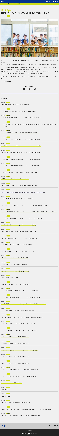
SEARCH (48, 1)
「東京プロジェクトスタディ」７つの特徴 (10, 277)
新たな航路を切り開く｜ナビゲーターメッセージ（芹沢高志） (15, 104)
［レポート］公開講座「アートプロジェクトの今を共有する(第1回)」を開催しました (20, 376)
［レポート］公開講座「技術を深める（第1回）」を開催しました (15, 363)
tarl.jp (2, 1)
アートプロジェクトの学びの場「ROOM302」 (12, 383)
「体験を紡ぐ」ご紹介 (6, 389)
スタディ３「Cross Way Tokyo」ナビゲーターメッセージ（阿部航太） (17, 198)
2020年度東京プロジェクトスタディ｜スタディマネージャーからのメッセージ (19, 185)
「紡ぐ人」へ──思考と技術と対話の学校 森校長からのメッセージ (17, 402)
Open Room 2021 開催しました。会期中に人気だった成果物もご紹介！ (19, 111)
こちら (9, 81)
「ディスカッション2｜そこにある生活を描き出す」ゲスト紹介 (15, 271)
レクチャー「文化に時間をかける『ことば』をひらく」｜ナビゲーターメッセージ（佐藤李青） (22, 218)
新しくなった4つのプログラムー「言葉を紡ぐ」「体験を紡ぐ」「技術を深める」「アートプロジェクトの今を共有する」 (27, 409)
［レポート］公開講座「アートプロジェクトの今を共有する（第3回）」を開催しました (20, 350)
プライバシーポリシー (29, 430)
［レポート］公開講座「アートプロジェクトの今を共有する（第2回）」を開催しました (20, 369)
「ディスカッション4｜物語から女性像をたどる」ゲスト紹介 (15, 258)
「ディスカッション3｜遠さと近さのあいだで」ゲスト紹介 (14, 264)
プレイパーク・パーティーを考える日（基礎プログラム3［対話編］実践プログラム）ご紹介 (21, 416)
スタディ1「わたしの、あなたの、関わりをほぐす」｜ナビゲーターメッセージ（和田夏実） (21, 146)
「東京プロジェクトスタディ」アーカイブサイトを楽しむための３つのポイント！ (19, 231)
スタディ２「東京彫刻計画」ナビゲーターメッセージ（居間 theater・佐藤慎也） (19, 238)
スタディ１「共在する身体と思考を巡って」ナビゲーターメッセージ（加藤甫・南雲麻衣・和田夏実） (23, 192)
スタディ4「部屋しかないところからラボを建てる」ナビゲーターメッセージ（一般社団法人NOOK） (24, 304)
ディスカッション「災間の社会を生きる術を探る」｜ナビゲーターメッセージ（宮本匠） (21, 165)
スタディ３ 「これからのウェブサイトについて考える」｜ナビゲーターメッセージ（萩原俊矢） (22, 117)
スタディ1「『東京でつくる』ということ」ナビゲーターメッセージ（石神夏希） (18, 323)
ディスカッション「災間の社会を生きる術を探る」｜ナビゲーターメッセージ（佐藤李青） (21, 152)
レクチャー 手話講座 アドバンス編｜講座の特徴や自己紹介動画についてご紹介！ (20, 133)
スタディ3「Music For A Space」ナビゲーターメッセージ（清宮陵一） (18, 310)
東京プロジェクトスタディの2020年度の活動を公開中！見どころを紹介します (19, 172)
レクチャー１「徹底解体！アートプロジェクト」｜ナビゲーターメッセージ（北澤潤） (19, 330)
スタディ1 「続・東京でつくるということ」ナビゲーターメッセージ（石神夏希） (19, 225)
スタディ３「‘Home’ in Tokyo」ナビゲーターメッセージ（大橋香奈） (17, 244)
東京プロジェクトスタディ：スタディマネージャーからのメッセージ (16, 284)
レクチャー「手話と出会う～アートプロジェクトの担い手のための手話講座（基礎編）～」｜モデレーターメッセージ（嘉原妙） (29, 211)
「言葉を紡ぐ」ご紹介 (6, 396)
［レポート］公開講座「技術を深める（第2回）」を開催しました (15, 356)
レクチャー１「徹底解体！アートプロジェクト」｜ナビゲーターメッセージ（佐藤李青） (20, 290)
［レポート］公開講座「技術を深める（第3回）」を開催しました (15, 343)
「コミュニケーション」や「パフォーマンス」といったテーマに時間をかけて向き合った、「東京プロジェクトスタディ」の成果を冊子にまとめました (29, 125)
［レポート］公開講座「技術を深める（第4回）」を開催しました (15, 337)
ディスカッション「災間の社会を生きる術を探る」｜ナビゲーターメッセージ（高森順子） (21, 159)
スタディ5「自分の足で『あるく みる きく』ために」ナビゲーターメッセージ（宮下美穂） (21, 297)
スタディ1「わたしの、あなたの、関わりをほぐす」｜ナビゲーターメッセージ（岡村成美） (21, 139)
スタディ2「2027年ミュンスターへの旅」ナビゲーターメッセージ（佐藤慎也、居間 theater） (23, 317)
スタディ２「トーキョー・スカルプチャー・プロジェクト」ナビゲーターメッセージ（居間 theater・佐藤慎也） (25, 205)
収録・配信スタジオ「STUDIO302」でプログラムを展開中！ (15, 179)
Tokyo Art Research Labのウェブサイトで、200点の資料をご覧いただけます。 (20, 251)
